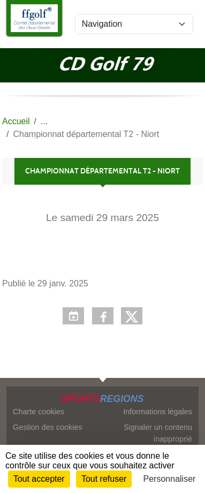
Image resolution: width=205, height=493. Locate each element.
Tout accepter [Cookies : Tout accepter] (39, 478)
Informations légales (157, 411)
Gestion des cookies (47, 427)
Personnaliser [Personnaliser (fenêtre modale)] (169, 478)
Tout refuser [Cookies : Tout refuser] (103, 478)
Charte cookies (38, 411)
